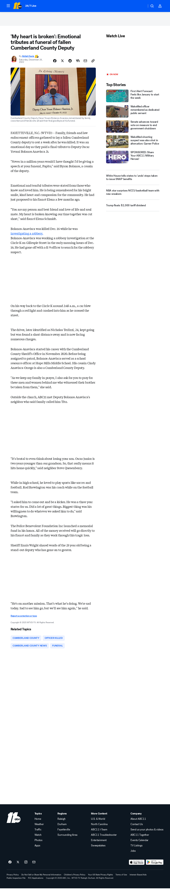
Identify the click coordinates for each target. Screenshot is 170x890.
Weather (39, 826)
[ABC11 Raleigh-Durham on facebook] (10, 864)
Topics (38, 815)
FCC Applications (35, 880)
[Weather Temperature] (141, 6)
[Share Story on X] (62, 62)
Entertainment (99, 842)
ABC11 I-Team (99, 831)
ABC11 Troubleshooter (104, 836)
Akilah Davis (28, 57)
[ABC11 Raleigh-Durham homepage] (17, 6)
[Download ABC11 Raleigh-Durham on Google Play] (154, 864)
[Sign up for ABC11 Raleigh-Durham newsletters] (34, 864)
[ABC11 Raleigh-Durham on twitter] (18, 864)
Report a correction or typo (24, 617)
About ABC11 (138, 820)
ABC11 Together (139, 836)
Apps (37, 847)
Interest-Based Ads (138, 876)
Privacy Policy (13, 876)
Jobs (133, 852)
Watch (38, 836)
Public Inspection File (16, 880)
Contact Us (136, 826)
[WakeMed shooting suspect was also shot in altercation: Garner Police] (132, 143)
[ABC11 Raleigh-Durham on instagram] (26, 864)
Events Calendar (139, 842)
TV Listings (136, 847)
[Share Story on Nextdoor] (78, 62)
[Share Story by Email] (85, 62)
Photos (38, 842)
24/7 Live (30, 5)
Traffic (38, 831)
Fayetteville (63, 831)
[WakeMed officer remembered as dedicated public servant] (132, 112)
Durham (61, 826)
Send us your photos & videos (146, 831)
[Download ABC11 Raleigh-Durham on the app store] (137, 864)
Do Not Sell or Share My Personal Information (41, 876)
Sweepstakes (98, 847)
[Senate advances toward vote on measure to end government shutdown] (132, 127)
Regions (62, 815)
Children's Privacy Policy (74, 876)
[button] (8, 5)
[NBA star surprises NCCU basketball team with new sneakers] (132, 195)
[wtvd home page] (14, 819)
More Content (99, 815)
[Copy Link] (93, 62)
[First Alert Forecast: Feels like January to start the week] (132, 97)
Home (38, 820)
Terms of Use (121, 876)
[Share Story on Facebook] (55, 62)
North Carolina (99, 826)
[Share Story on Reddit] (70, 62)
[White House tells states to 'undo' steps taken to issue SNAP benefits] (132, 178)
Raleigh (61, 820)
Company (136, 815)
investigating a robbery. (27, 234)
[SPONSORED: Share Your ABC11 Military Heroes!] (132, 158)
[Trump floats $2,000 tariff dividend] (132, 208)
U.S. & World (98, 820)
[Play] (132, 57)
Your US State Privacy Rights (100, 876)
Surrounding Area (67, 836)
